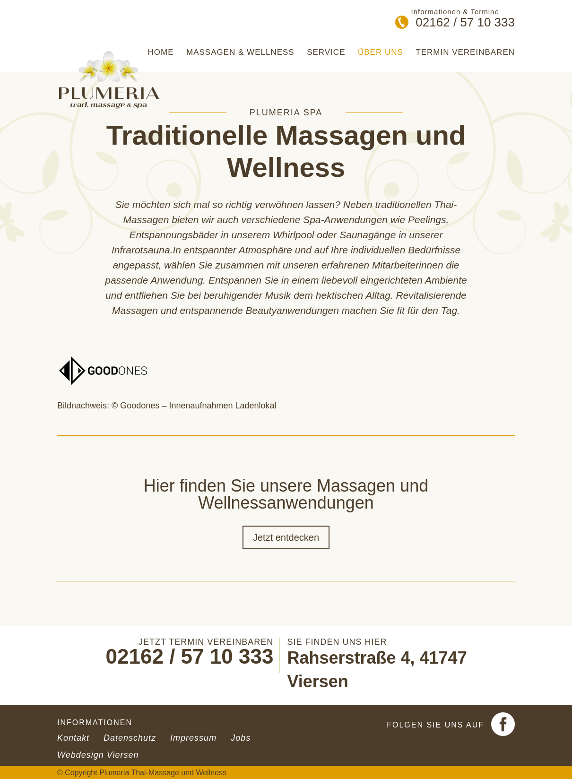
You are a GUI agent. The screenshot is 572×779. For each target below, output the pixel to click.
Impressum (193, 738)
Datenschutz (130, 738)
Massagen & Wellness (240, 52)
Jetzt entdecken (286, 537)
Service (326, 52)
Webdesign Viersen (98, 755)
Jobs (241, 738)
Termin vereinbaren (465, 52)
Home (161, 52)
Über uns (380, 52)
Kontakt (73, 738)
